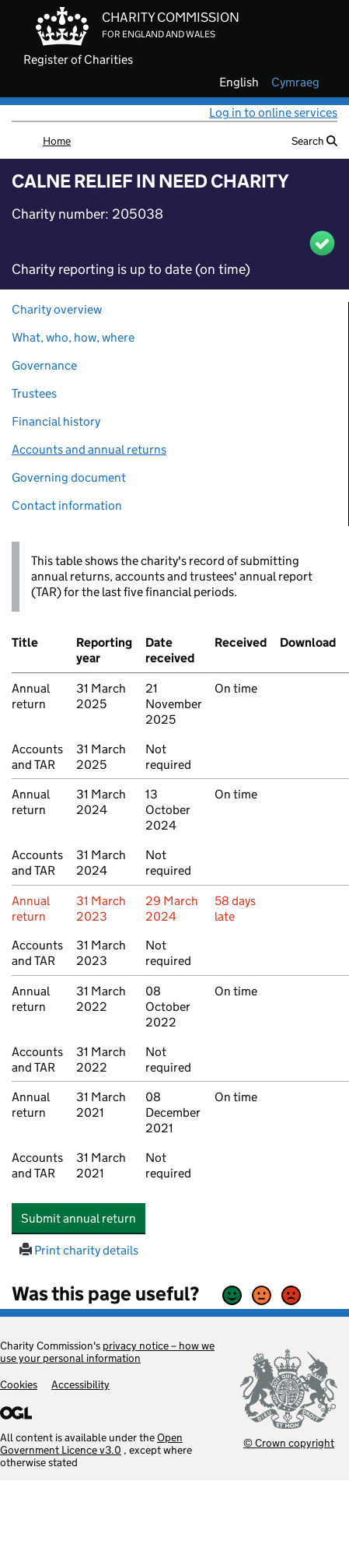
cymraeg (295, 82)
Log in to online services (273, 112)
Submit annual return (83, 1218)
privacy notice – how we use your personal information (107, 1352)
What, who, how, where (73, 337)
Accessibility (80, 1384)
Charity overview (57, 309)
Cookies (18, 1384)
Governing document (69, 477)
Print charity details (78, 1250)
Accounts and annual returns (89, 449)
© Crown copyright (288, 1442)
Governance (44, 365)
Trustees (34, 393)
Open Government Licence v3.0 (91, 1443)
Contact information (67, 505)
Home (57, 141)
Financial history (56, 421)
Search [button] (314, 141)
